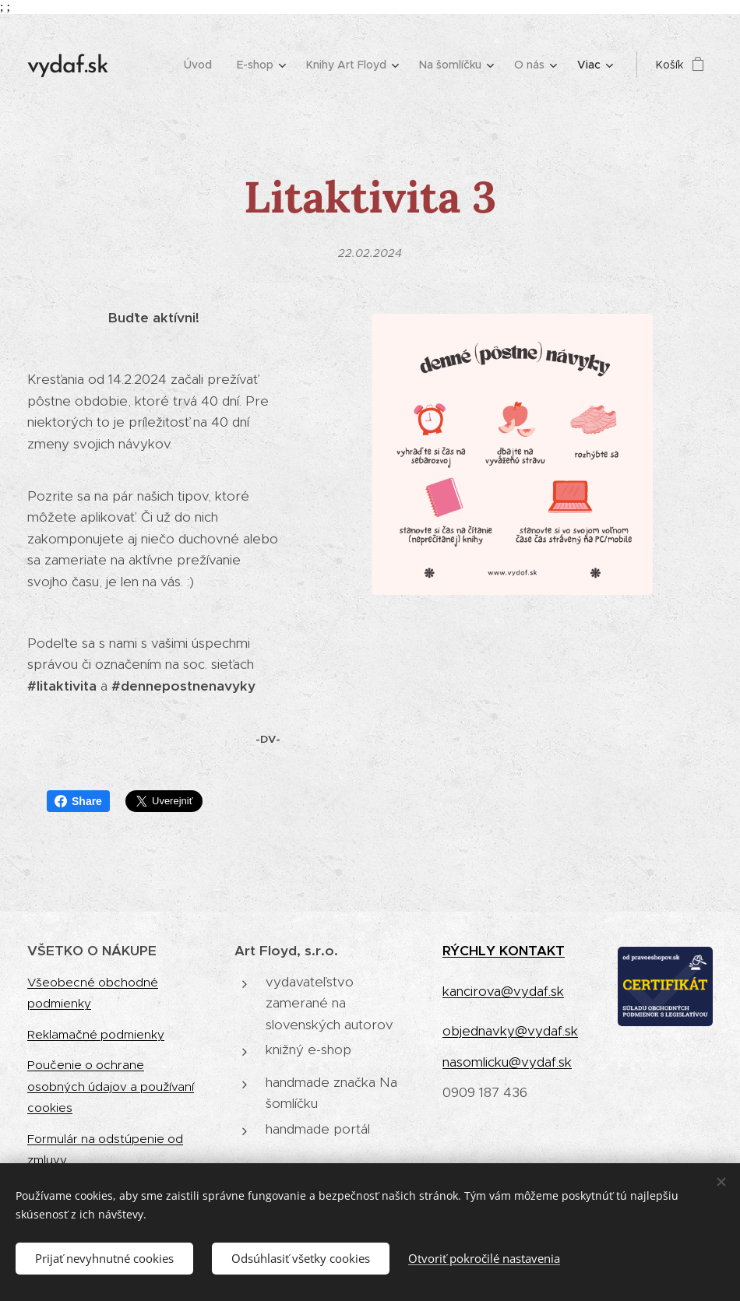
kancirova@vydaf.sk (503, 990)
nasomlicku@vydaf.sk (507, 1061)
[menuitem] (202, 64)
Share (78, 801)
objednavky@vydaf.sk (510, 1030)
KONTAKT (532, 950)
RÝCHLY (470, 950)
